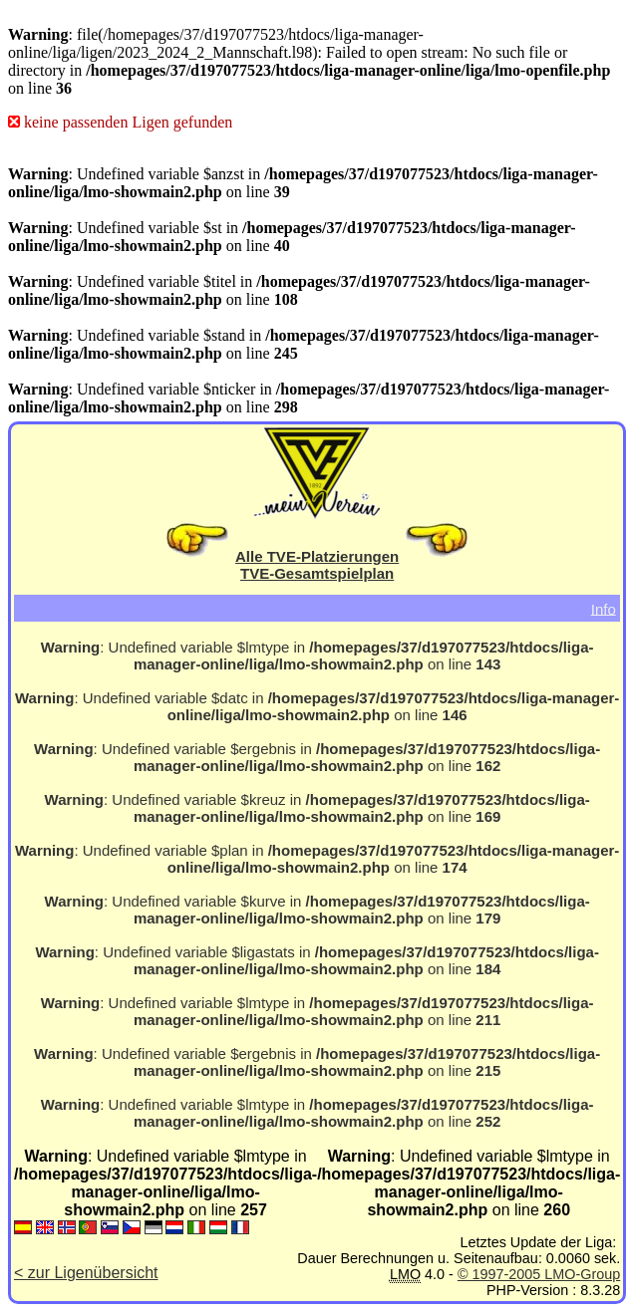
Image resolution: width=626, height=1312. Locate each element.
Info (603, 608)
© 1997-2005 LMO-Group (539, 1274)
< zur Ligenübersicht (86, 1272)
